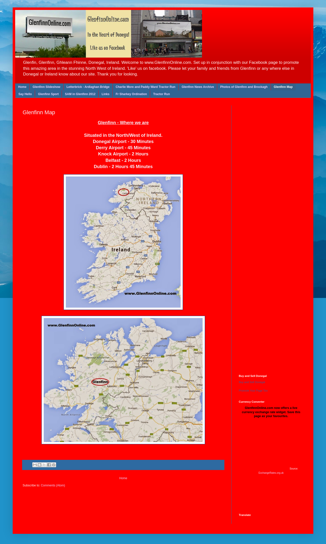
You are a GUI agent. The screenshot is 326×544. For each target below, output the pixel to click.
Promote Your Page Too (253, 390)
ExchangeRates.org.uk (271, 472)
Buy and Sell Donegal (252, 382)
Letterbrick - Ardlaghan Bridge (88, 87)
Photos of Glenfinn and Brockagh (244, 87)
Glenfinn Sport (48, 94)
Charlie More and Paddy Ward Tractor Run (145, 87)
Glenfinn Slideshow (46, 87)
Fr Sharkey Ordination (131, 94)
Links (105, 94)
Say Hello (25, 94)
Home (22, 87)
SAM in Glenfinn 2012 (80, 94)
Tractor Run (161, 94)
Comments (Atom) (53, 485)
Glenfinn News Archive (198, 87)
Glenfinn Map (283, 87)
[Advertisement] (276, 235)
